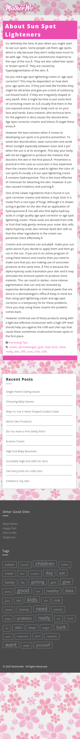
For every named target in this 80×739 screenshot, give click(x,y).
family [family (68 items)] (9, 582)
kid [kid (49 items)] (18, 600)
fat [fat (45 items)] (22, 582)
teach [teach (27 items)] (7, 636)
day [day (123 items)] (48, 572)
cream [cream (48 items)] (8, 573)
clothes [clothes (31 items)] (64, 564)
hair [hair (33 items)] (37, 591)
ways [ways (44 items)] (26, 645)
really (9, 351)
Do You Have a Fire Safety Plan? (26, 431)
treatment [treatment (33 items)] (22, 636)
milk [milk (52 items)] (57, 600)
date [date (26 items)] (21, 573)
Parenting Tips (18, 342)
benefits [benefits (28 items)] (24, 564)
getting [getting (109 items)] (37, 581)
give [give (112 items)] (66, 581)
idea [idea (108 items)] (68, 590)
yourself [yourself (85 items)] (43, 644)
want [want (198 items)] (11, 644)
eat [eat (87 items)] (61, 572)
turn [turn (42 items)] (37, 636)
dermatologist (28, 347)
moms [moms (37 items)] (8, 610)
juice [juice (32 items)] (7, 600)
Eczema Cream (16, 441)
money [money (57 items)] (24, 609)
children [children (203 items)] (43, 563)
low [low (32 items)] (45, 600)
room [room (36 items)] (70, 618)
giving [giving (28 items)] (7, 591)
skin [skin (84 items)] (18, 627)
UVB (44, 351)
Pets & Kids (9, 533)
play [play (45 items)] (7, 618)
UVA (37, 351)
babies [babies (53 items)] (8, 564)
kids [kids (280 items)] (32, 599)
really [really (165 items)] (44, 617)
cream (13, 347)
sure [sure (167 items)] (61, 626)
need (62, 347)
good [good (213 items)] (22, 590)
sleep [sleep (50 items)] (32, 627)
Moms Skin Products (19, 421)
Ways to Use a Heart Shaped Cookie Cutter (33, 411)
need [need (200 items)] (41, 608)
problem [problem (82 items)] (24, 618)
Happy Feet (9, 528)
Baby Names (10, 523)
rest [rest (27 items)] (58, 618)
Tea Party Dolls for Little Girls (25, 471)
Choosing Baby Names (21, 401)
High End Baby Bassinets (22, 451)
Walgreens (9, 537)
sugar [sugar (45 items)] (45, 627)
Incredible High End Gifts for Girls (27, 461)
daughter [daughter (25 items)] (34, 573)
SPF (23, 351)
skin (16, 351)
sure (30, 351)
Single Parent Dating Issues (24, 391)
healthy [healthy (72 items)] (52, 590)
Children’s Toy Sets (18, 481)
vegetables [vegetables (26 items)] (52, 635)
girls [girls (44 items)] (53, 581)
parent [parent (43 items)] (57, 609)
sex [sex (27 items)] (6, 628)
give (40, 347)
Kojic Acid (51, 347)
